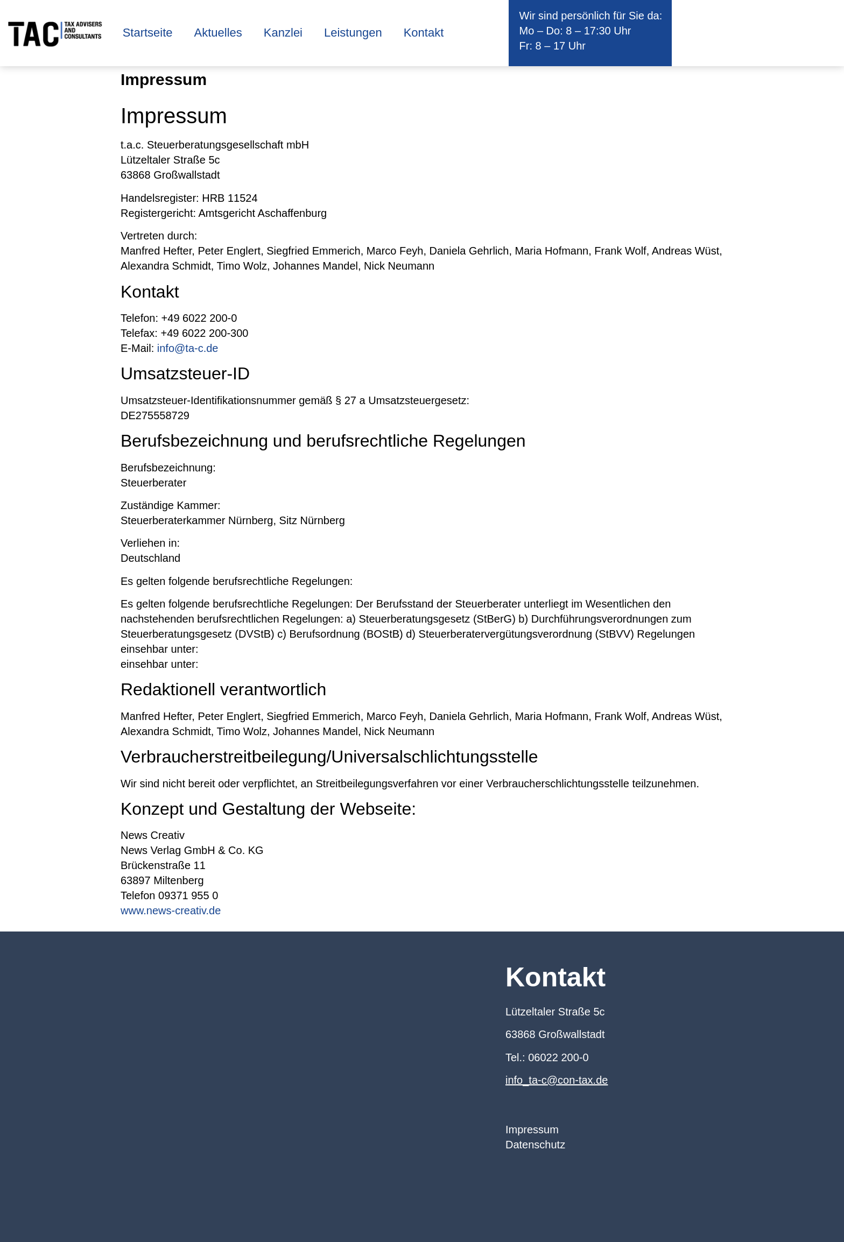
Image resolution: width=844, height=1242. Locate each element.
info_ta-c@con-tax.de (556, 1080)
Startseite (148, 32)
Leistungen (353, 32)
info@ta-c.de (188, 348)
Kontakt (424, 32)
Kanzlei (283, 32)
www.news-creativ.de (171, 910)
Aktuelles (218, 32)
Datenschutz (535, 1145)
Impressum (532, 1129)
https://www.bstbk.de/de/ (259, 664)
